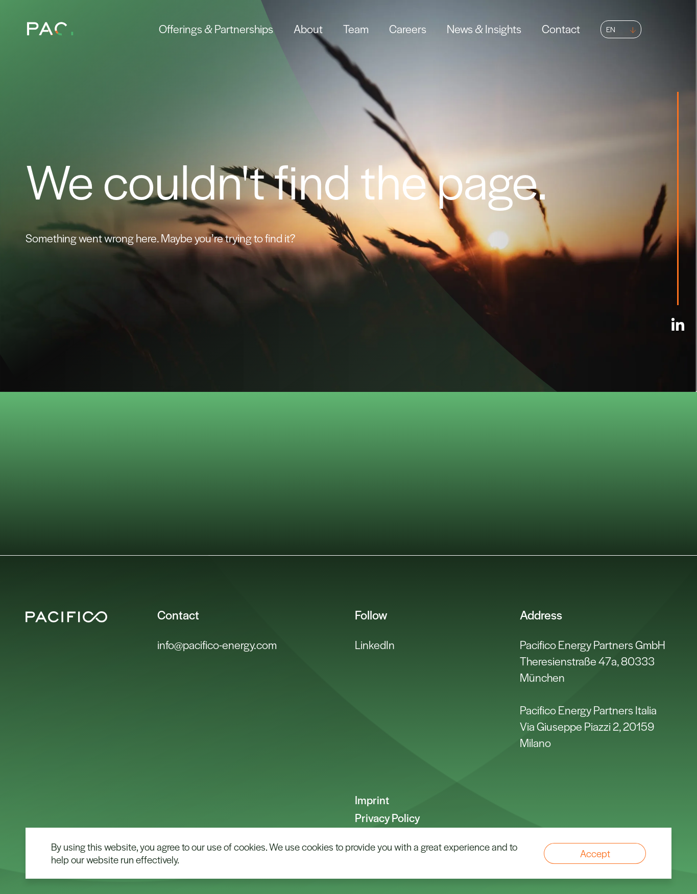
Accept (595, 853)
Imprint (372, 799)
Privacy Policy (387, 817)
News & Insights (484, 28)
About (308, 28)
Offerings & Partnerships (216, 28)
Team (356, 28)
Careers (407, 28)
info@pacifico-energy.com (217, 644)
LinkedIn (375, 644)
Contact (561, 28)
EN (610, 29)
